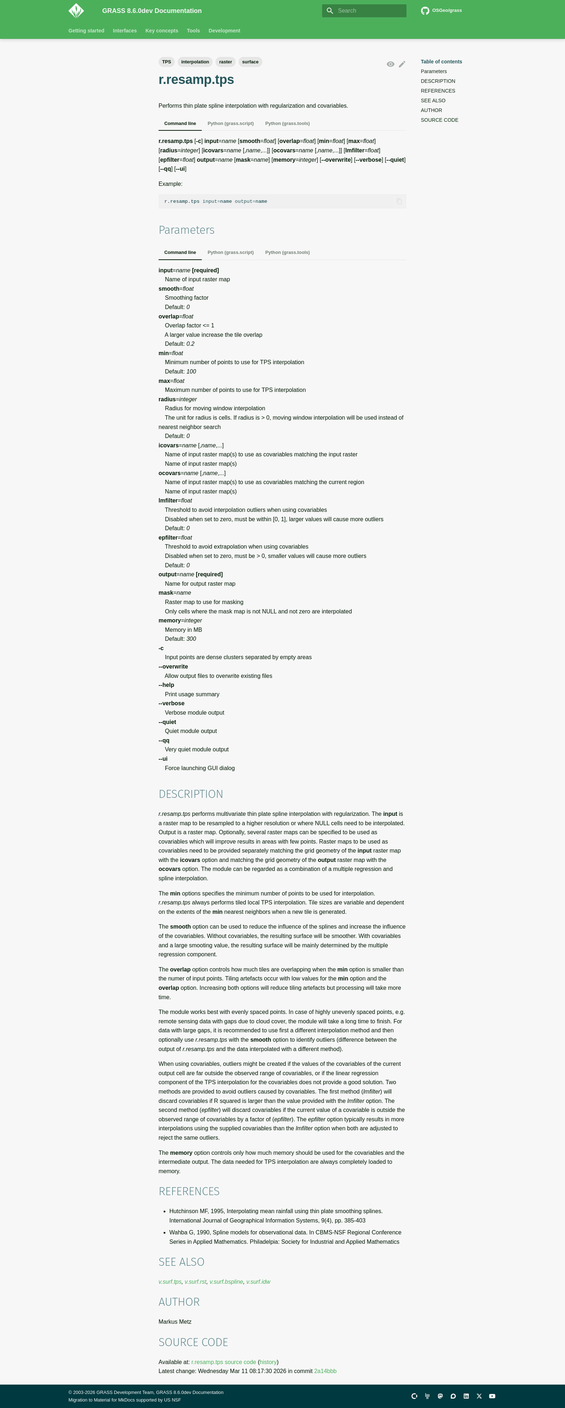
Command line (180, 123)
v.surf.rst (195, 1282)
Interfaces (125, 30)
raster (225, 61)
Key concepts (162, 30)
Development (224, 30)
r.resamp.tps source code (223, 1362)
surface (250, 61)
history (268, 1362)
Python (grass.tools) (287, 123)
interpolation (195, 61)
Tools (193, 30)
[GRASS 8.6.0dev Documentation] (80, 11)
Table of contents (441, 61)
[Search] (364, 10)
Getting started (86, 30)
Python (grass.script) (231, 123)
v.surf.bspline (226, 1282)
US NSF (172, 1400)
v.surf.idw (258, 1282)
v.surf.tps (170, 1282)
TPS (166, 61)
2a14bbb (325, 1371)
